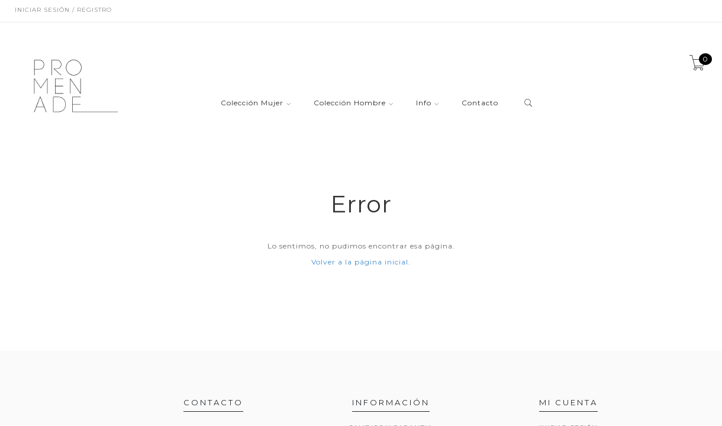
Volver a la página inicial (359, 261)
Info (423, 103)
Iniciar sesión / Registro (63, 10)
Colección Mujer (252, 103)
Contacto (480, 103)
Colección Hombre (350, 103)
